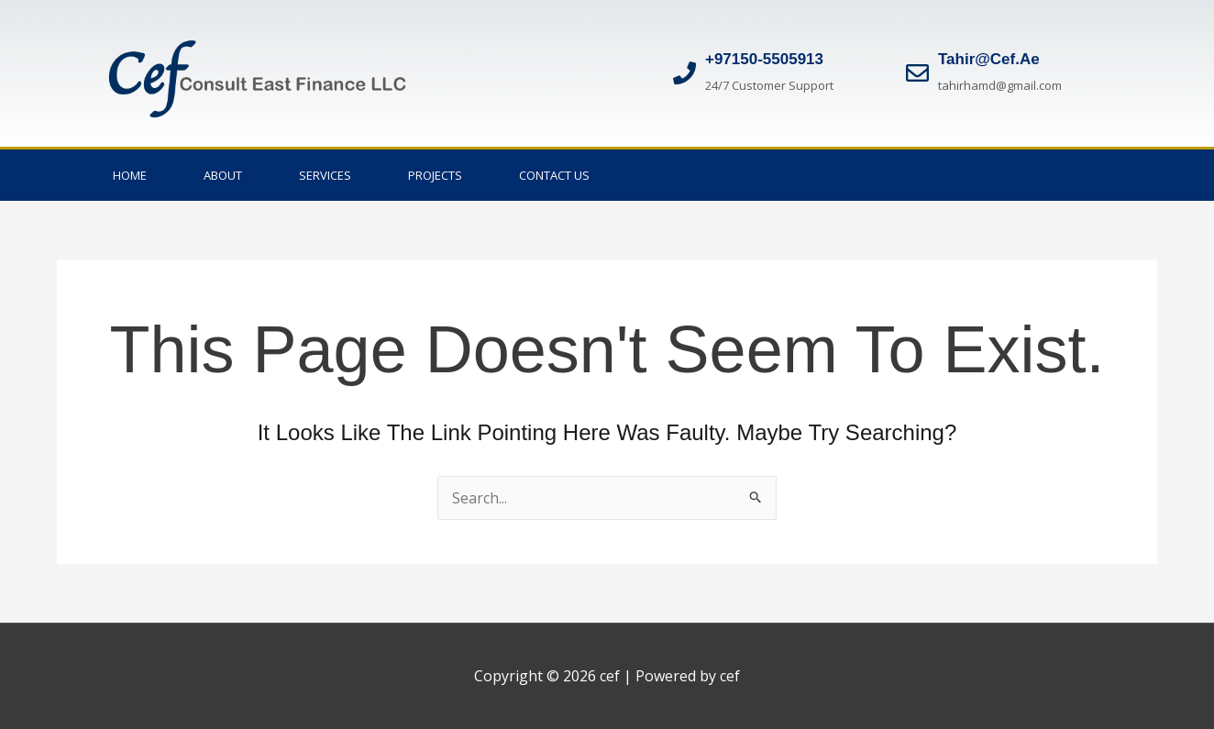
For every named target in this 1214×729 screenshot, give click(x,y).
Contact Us (554, 175)
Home (130, 175)
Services (325, 175)
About (223, 175)
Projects (435, 175)
